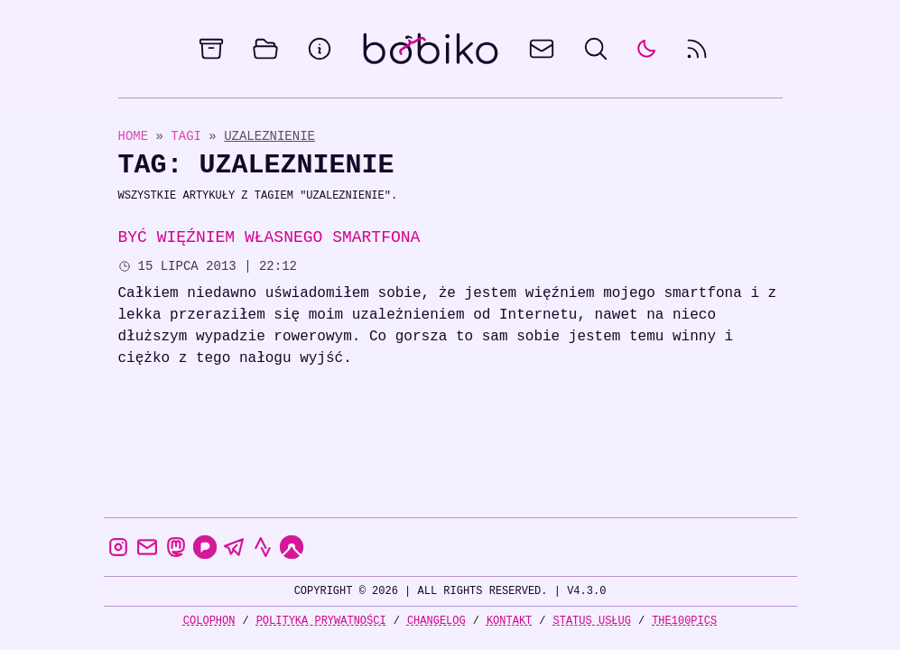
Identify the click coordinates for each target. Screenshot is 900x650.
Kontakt (509, 620)
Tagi (190, 135)
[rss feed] (697, 48)
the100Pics (684, 620)
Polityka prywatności (321, 620)
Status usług (592, 620)
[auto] (646, 48)
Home (133, 135)
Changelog (436, 620)
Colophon (209, 620)
